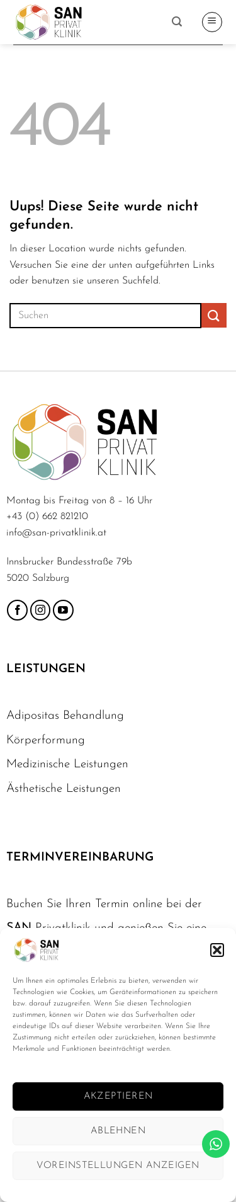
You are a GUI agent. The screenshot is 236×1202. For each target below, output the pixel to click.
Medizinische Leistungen (67, 764)
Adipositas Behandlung (65, 716)
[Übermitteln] (214, 315)
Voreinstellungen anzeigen (118, 1166)
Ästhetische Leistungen (63, 789)
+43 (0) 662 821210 (47, 517)
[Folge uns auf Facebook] (17, 610)
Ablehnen (118, 1131)
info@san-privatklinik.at (56, 533)
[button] (217, 950)
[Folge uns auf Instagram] (40, 610)
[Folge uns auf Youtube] (63, 610)
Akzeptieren (118, 1096)
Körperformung (45, 741)
